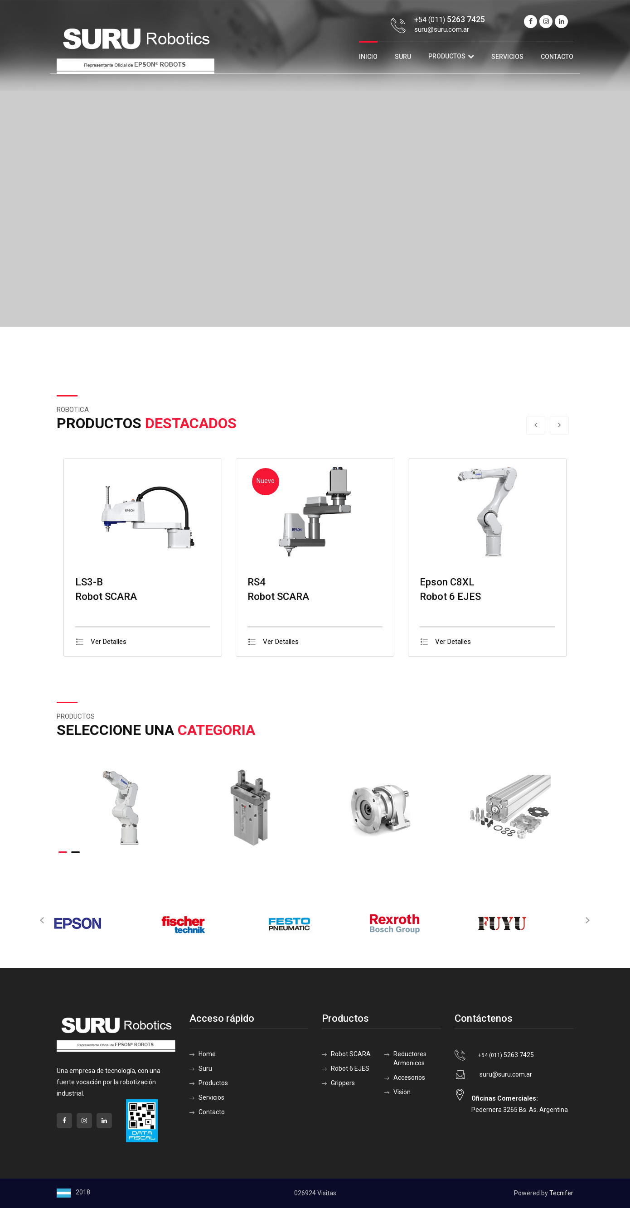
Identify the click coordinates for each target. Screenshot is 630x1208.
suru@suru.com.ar (441, 29)
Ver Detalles (100, 642)
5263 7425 (506, 1054)
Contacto (557, 56)
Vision (402, 1092)
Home (207, 1054)
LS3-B (89, 582)
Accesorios (409, 1077)
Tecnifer (561, 1193)
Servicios (507, 56)
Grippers (343, 1083)
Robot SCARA (351, 1054)
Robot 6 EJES (350, 1068)
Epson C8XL (447, 582)
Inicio (368, 56)
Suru (403, 56)
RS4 (256, 582)
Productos (446, 56)
